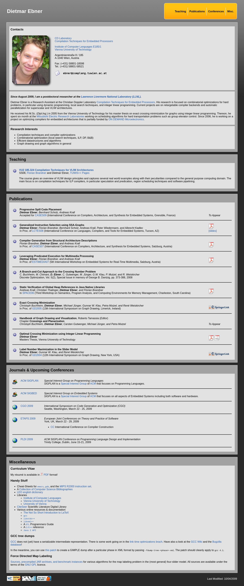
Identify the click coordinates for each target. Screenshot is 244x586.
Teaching (180, 11)
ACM (93, 383)
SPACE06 (28, 293)
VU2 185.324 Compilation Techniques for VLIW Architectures (56, 170)
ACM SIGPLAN (29, 380)
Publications (197, 11)
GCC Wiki (196, 541)
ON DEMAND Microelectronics (126, 119)
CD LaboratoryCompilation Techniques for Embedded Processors (84, 40)
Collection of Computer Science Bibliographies (46, 489)
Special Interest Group (74, 383)
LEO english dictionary (30, 492)
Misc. (230, 11)
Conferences (216, 11)
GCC (13, 541)
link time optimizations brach (146, 541)
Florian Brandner (36, 173)
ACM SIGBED (29, 393)
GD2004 (37, 355)
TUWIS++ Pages (79, 173)
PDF (44, 474)
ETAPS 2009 (28, 418)
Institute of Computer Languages (42, 498)
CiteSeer (22, 506)
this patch (50, 550)
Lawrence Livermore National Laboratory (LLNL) (110, 96)
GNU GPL (30, 564)
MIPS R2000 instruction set (75, 486)
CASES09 (40, 215)
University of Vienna (34, 503)
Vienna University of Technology (73, 49)
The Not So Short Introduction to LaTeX (46, 512)
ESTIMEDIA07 (40, 262)
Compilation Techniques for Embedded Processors (126, 102)
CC (52, 427)
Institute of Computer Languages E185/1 (78, 46)
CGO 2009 (27, 406)
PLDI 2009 (27, 439)
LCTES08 (37, 230)
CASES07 (38, 246)
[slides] (213, 230)
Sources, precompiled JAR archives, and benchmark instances (47, 561)
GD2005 (37, 308)
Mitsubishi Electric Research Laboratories (60, 116)
